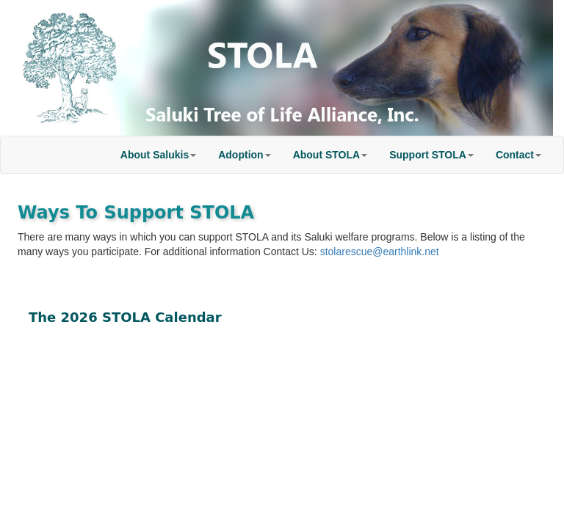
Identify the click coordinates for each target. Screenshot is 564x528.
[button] (158, 154)
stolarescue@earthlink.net (379, 251)
